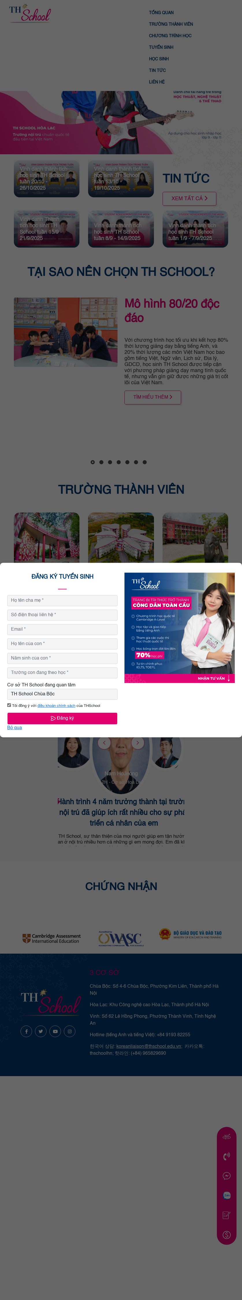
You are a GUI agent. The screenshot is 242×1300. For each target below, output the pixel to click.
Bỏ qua (14, 728)
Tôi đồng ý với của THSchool (53, 706)
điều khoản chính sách (56, 706)
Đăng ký (62, 718)
